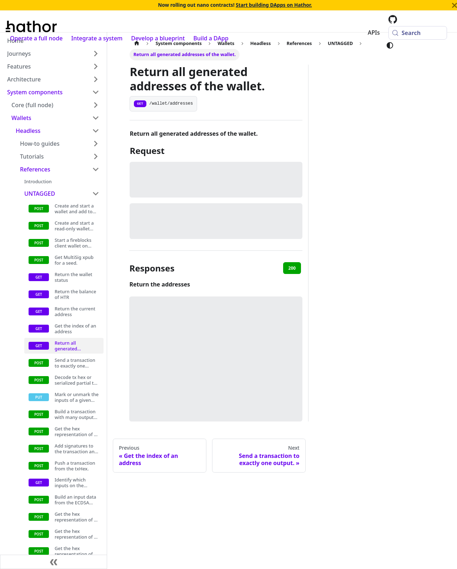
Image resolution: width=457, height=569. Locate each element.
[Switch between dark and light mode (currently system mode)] (390, 45)
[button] (53, 53)
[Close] (454, 5)
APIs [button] (374, 32)
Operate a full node (36, 38)
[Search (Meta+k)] (417, 33)
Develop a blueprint (158, 38)
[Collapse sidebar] (53, 562)
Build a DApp (211, 38)
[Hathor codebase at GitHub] (392, 19)
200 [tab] (292, 268)
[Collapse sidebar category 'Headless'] (96, 130)
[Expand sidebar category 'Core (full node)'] (96, 105)
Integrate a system (97, 38)
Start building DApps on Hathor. (274, 4)
